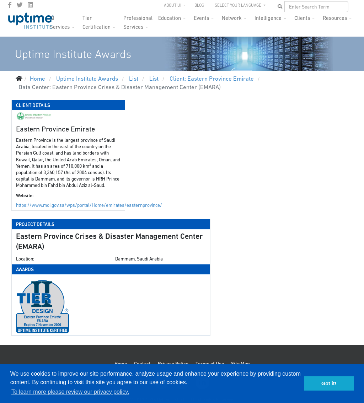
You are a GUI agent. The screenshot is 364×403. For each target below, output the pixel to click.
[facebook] (10, 5)
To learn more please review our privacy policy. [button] (70, 392)
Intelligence (268, 18)
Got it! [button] (328, 383)
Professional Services (137, 20)
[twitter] (20, 5)
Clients (302, 18)
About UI (172, 5)
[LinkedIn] (30, 5)
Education (169, 18)
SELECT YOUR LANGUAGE (238, 5)
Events (201, 18)
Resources (335, 18)
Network (232, 18)
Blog (199, 5)
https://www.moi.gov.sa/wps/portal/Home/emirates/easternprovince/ (89, 205)
